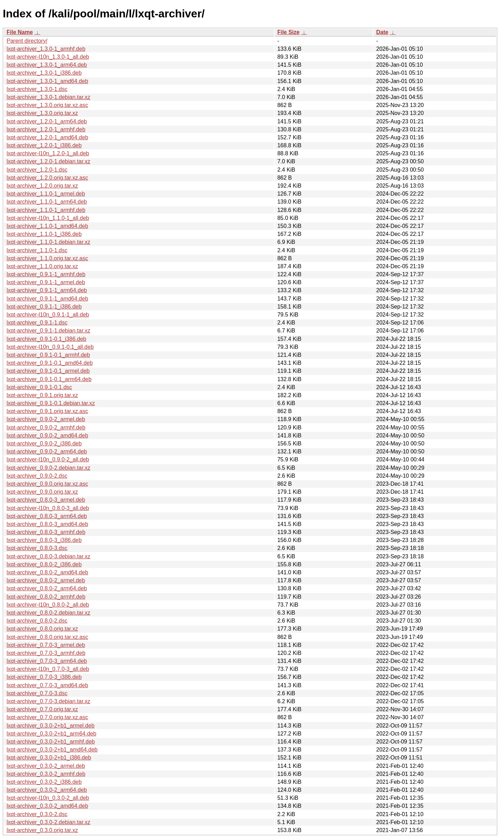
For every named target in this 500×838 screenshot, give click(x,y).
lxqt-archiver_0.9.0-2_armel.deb (46, 419)
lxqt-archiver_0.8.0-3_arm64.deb (47, 516)
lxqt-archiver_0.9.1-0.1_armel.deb (48, 371)
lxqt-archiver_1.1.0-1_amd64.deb (47, 226)
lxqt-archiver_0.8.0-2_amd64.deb (47, 572)
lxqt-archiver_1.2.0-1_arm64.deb (47, 121)
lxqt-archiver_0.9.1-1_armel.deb (46, 282)
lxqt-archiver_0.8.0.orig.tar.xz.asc (47, 637)
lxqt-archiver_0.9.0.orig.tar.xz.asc (47, 484)
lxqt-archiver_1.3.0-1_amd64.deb (47, 81)
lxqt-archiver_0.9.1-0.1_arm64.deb (49, 379)
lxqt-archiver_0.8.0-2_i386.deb (44, 564)
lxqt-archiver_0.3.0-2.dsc (37, 814)
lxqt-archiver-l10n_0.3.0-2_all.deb (48, 798)
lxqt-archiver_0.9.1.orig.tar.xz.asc (47, 411)
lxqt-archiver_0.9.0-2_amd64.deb (47, 435)
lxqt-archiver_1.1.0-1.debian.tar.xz (48, 242)
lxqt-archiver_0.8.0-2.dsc (37, 621)
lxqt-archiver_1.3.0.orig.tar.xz (42, 113)
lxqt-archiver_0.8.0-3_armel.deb (46, 500)
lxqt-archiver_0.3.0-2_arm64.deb (47, 790)
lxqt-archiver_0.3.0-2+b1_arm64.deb (51, 734)
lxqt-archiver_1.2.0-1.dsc (37, 170)
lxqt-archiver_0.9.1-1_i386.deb (44, 307)
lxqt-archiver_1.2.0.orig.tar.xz (42, 186)
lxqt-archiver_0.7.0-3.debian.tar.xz (48, 701)
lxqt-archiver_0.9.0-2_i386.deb (44, 443)
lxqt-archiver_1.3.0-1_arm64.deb (47, 65)
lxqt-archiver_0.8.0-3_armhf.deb (46, 532)
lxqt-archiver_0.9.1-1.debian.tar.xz (48, 331)
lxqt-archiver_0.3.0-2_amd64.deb (47, 806)
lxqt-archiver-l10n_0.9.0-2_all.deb (48, 459)
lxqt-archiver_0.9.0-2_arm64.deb (47, 451)
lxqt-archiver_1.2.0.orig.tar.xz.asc (47, 178)
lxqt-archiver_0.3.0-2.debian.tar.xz (48, 822)
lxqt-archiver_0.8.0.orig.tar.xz (42, 629)
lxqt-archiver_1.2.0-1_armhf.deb (46, 129)
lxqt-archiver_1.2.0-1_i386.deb (44, 145)
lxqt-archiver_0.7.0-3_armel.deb (46, 645)
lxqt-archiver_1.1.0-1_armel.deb (46, 194)
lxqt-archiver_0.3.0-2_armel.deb (46, 766)
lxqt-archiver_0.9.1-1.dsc (37, 323)
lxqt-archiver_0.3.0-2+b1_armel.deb (50, 726)
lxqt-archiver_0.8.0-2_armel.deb (46, 580)
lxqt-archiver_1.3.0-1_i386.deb (44, 73)
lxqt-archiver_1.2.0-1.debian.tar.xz (48, 161)
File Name (20, 32)
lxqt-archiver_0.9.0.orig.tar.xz (42, 492)
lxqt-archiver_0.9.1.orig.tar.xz (42, 395)
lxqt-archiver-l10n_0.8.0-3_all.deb (48, 508)
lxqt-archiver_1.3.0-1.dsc (37, 89)
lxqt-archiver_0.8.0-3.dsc (37, 548)
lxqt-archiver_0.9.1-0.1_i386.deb (46, 339)
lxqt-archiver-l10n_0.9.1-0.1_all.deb (50, 347)
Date (382, 32)
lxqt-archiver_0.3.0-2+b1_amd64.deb (52, 750)
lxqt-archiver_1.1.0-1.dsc (37, 250)
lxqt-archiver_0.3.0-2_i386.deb (44, 782)
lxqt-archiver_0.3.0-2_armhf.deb (46, 774)
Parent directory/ (27, 41)
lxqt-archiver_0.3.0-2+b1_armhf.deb (51, 742)
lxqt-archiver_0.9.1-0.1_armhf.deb (48, 355)
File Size (288, 32)
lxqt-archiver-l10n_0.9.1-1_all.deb (48, 315)
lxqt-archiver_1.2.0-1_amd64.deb (47, 137)
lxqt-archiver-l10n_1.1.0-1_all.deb (48, 218)
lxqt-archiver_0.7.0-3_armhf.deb (46, 653)
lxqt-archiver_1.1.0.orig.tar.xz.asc (47, 258)
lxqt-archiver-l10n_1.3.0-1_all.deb (48, 57)
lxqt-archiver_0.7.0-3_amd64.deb (47, 685)
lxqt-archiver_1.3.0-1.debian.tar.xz (48, 97)
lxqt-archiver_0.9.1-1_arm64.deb (47, 290)
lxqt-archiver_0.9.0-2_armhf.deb (46, 427)
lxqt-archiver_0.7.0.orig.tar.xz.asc (47, 717)
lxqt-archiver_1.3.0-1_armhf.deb (46, 49)
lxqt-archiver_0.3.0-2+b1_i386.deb (49, 758)
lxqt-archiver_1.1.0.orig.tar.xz (42, 266)
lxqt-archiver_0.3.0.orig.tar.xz (42, 830)
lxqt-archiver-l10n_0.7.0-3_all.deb (48, 669)
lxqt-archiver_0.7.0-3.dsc (37, 693)
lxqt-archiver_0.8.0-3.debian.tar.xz (48, 556)
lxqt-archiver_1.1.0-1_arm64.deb (47, 202)
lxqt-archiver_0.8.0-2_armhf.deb (46, 597)
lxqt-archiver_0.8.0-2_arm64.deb (47, 588)
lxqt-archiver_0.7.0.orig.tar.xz (42, 709)
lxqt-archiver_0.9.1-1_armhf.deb (46, 274)
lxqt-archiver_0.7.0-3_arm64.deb (47, 661)
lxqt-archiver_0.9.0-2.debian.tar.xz (48, 468)
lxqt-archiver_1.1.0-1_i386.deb (44, 234)
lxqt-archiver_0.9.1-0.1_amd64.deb (50, 363)
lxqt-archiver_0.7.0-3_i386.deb (44, 677)
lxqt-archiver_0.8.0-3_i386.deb (44, 540)
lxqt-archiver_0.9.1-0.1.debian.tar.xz (51, 403)
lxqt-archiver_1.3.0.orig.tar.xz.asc (47, 105)
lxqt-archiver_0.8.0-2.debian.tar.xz (48, 613)
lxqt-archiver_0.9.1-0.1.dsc (39, 387)
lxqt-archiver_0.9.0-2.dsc (37, 476)
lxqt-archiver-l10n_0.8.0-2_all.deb (48, 605)
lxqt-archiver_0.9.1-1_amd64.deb (47, 299)
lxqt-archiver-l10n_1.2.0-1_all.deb (48, 153)
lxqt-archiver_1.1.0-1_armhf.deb (46, 210)
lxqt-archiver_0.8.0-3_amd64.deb (47, 524)
